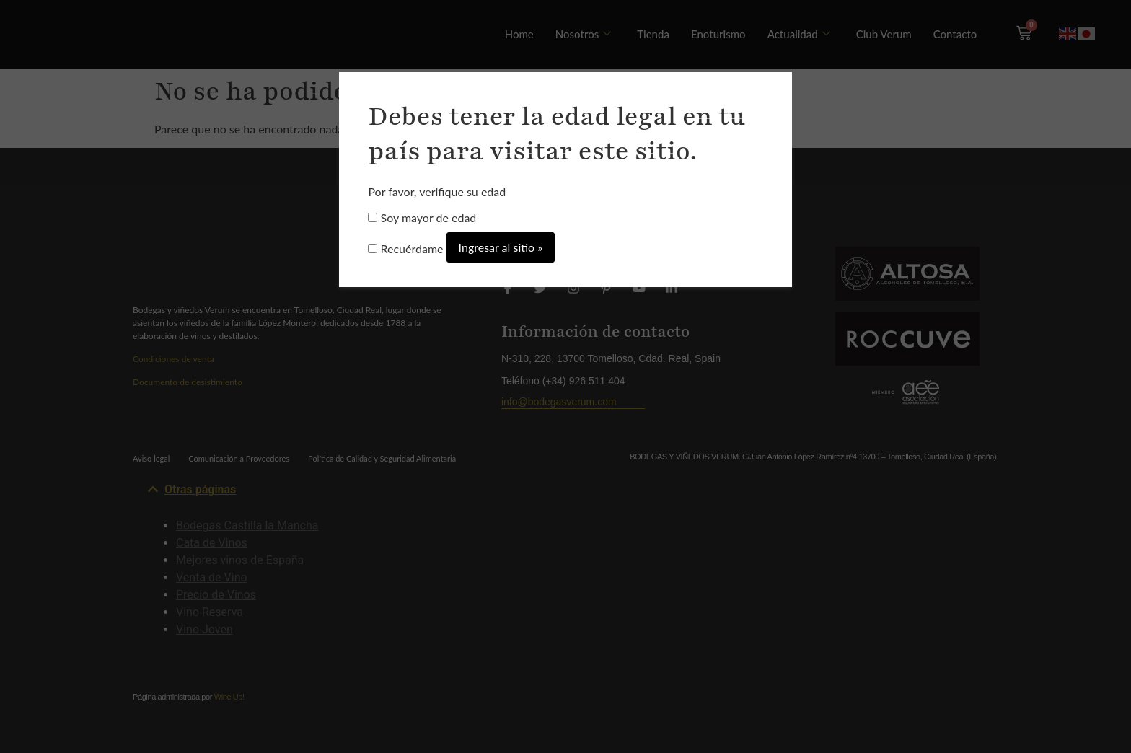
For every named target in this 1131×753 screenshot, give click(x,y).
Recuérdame (405, 249)
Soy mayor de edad (422, 218)
